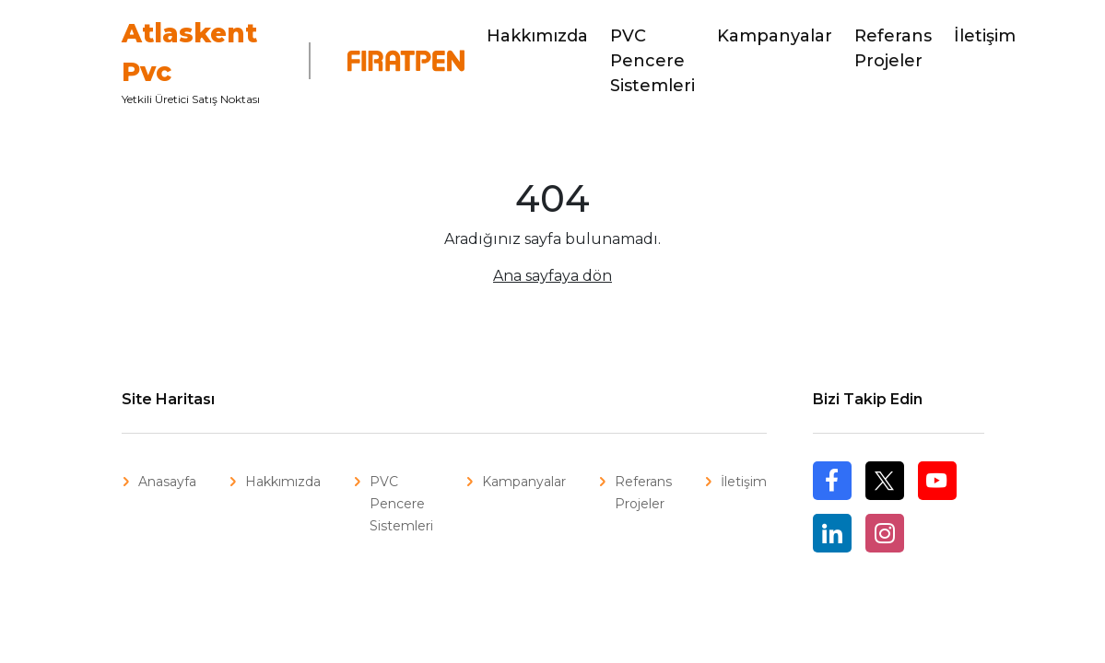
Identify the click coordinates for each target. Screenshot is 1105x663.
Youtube (937, 480)
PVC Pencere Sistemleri (652, 61)
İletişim (985, 36)
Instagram (884, 533)
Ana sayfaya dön (552, 276)
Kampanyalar (774, 36)
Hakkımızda (537, 36)
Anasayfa (167, 481)
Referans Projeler (893, 48)
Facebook (832, 499)
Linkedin (832, 533)
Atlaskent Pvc (189, 52)
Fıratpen (394, 61)
